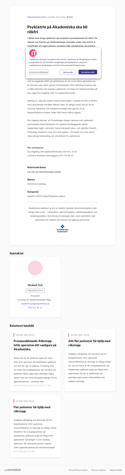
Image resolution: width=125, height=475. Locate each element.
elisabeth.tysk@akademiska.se (35, 303)
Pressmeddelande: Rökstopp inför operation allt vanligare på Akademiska (35, 345)
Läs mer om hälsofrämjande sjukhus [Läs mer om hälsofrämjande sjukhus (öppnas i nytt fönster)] (44, 171)
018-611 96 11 (35, 307)
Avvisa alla (68, 72)
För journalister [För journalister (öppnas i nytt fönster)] (98, 470)
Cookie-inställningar (39, 72)
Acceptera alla (87, 72)
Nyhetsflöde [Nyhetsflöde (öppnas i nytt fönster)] (116, 470)
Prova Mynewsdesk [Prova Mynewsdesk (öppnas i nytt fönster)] (78, 470)
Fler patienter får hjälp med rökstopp (32, 409)
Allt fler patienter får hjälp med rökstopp (89, 343)
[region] (63, 63)
